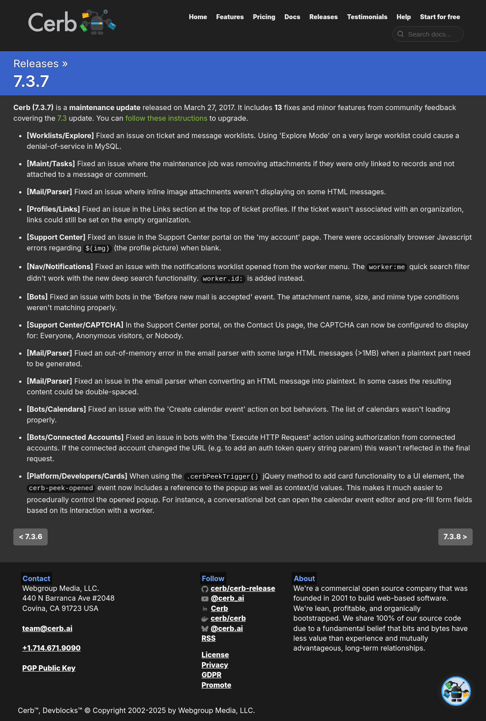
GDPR (211, 669)
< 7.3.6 (30, 530)
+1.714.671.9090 (51, 642)
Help (403, 16)
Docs (293, 16)
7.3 (62, 118)
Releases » (40, 63)
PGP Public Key (49, 662)
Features (230, 16)
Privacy (214, 659)
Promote (216, 679)
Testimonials (367, 16)
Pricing (264, 16)
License (215, 649)
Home (198, 16)
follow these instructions (166, 118)
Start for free (440, 16)
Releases (324, 16)
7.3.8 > (455, 530)
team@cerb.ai (47, 622)
